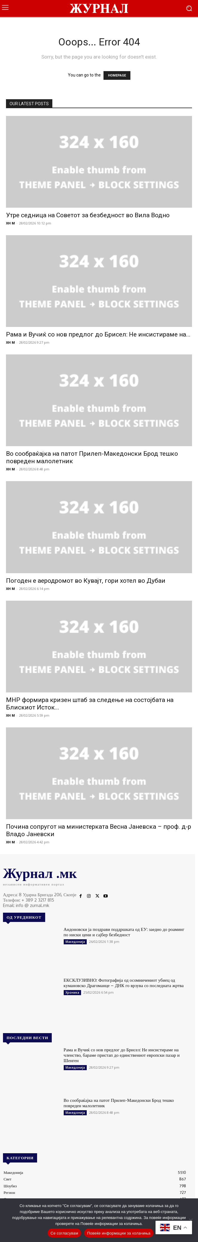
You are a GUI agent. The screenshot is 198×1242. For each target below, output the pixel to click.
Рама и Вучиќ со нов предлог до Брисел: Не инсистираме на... (98, 334)
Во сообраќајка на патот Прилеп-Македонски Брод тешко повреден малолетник (119, 1102)
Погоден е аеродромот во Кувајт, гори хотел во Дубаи (85, 580)
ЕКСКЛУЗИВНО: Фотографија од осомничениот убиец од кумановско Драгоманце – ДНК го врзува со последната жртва (124, 982)
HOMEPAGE (117, 75)
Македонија (75, 942)
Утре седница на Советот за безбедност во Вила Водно (88, 215)
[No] (191, 1220)
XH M (10, 223)
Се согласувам (64, 1233)
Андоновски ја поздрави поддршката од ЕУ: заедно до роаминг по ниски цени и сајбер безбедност (124, 931)
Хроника (72, 992)
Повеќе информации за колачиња (118, 1233)
